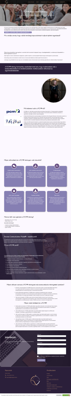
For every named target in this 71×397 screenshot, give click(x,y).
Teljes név (39, 334)
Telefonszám (40, 342)
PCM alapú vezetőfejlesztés (47, 2)
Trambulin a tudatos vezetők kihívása (54, 386)
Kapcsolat (62, 2)
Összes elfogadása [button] (66, 395)
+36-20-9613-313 (10, 375)
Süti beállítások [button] (59, 395)
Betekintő (49, 390)
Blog (57, 2)
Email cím (39, 338)
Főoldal (48, 373)
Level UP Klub (31, 2)
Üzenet (38, 346)
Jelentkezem (41, 360)
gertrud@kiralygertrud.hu (12, 377)
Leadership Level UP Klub (52, 388)
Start (37, 2)
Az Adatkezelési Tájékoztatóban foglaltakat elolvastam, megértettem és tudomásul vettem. (50, 357)
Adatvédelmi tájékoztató (52, 385)
